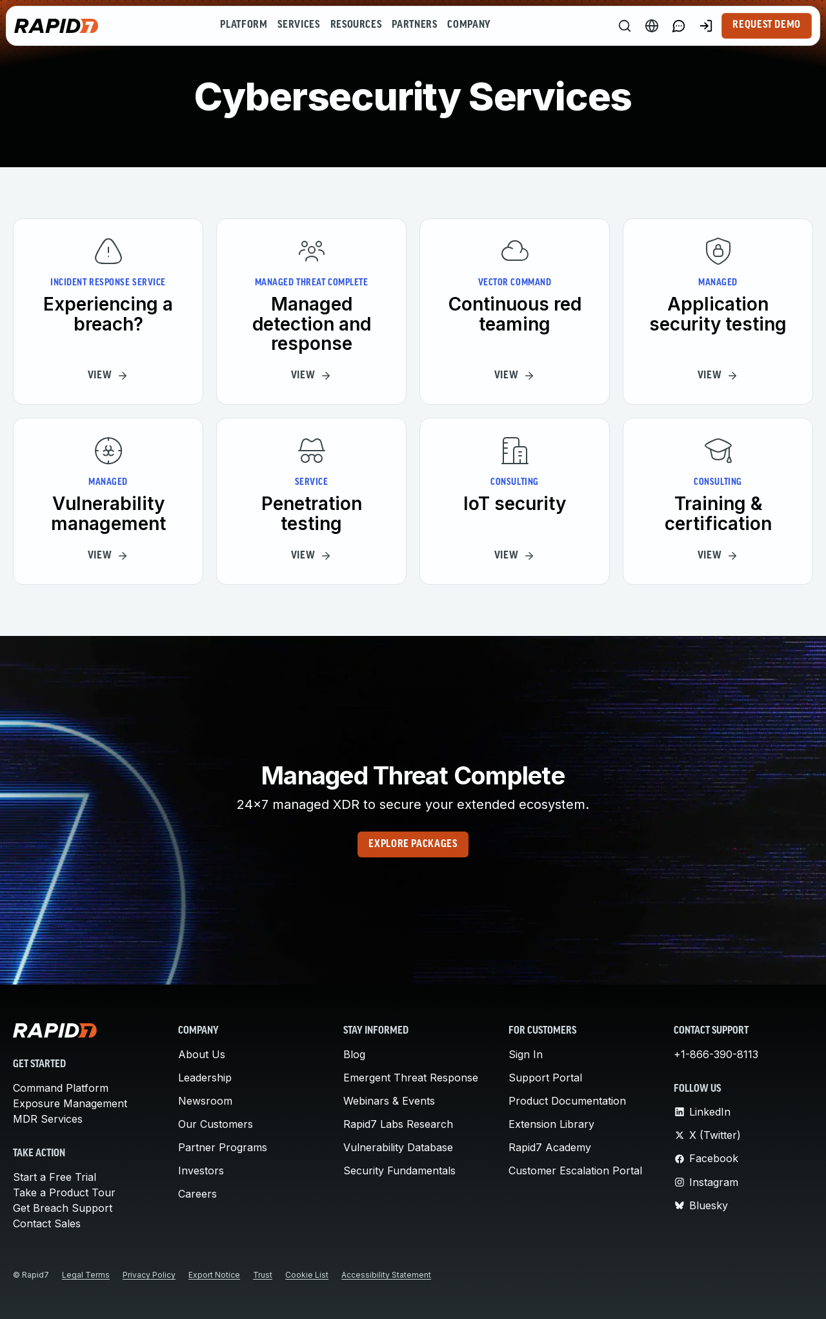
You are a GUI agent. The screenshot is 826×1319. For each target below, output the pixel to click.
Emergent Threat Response (410, 1077)
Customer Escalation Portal (575, 1170)
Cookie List (306, 1275)
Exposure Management (70, 1103)
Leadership (205, 1077)
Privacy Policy (149, 1275)
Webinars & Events (389, 1100)
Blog (354, 1054)
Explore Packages (412, 844)
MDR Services (48, 1118)
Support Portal (545, 1077)
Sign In (526, 1054)
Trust (262, 1275)
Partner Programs (222, 1147)
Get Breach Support (62, 1207)
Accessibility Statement (386, 1275)
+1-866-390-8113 (716, 1054)
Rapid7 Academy (550, 1147)
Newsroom (205, 1100)
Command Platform (60, 1087)
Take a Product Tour (64, 1192)
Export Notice (214, 1275)
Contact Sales (47, 1223)
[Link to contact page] (678, 25)
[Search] (624, 25)
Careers (197, 1193)
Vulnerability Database (398, 1147)
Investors (201, 1170)
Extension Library (551, 1124)
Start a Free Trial (54, 1177)
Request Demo (766, 25)
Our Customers (215, 1124)
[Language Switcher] (651, 25)
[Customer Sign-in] (706, 25)
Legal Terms (86, 1275)
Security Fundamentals (399, 1170)
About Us (201, 1054)
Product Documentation (567, 1100)
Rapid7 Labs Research (398, 1124)
